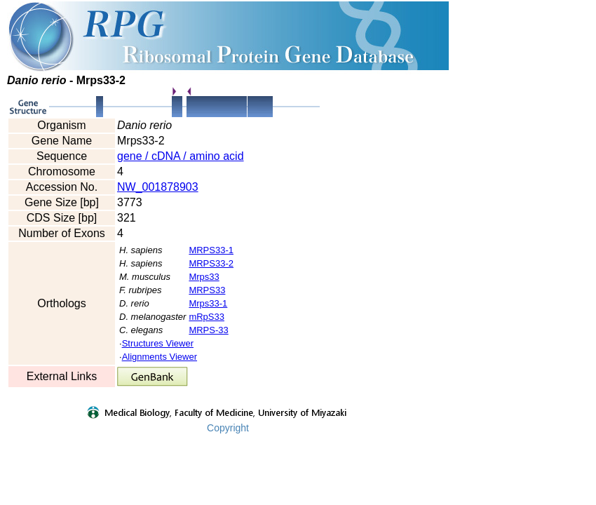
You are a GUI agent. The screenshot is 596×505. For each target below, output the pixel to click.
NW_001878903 (157, 187)
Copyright (228, 427)
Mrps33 (204, 276)
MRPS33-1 (211, 250)
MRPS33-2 (211, 263)
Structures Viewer (158, 343)
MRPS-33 (208, 330)
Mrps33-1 (208, 303)
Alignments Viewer (159, 356)
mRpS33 (206, 316)
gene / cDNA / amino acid (180, 156)
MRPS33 (207, 290)
